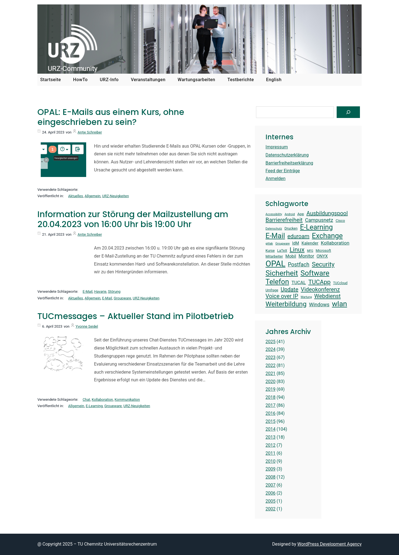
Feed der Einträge (282, 170)
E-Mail (88, 291)
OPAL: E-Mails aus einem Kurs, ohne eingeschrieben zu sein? (110, 117)
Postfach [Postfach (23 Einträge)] (298, 264)
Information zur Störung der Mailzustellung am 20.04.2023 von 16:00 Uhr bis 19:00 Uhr (132, 219)
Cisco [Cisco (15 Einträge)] (340, 220)
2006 (270, 493)
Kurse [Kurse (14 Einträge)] (270, 250)
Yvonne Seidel (87, 326)
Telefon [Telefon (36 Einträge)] (277, 282)
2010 (270, 461)
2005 (270, 501)
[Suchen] (348, 112)
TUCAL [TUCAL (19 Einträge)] (298, 282)
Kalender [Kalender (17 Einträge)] (309, 243)
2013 (270, 437)
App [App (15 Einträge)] (300, 214)
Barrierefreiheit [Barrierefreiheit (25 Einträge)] (284, 220)
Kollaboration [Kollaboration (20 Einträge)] (335, 243)
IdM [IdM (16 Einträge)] (295, 243)
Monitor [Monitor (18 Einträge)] (306, 256)
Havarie (100, 291)
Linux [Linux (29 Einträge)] (297, 249)
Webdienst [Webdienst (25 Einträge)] (327, 296)
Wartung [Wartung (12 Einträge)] (306, 297)
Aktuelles (75, 196)
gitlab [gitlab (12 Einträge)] (269, 243)
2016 (270, 413)
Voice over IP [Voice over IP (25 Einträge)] (281, 296)
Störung (114, 291)
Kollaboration (102, 399)
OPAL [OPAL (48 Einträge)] (275, 263)
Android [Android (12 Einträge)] (290, 214)
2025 (270, 341)
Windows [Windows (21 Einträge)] (319, 304)
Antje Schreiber (90, 132)
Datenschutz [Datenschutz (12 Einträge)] (273, 228)
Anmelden (275, 178)
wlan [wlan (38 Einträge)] (339, 304)
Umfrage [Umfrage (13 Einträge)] (271, 290)
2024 (270, 349)
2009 (270, 469)
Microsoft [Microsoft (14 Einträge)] (323, 250)
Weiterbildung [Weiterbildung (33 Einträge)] (285, 304)
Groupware (122, 298)
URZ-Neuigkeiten (115, 196)
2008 (270, 477)
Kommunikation (127, 399)
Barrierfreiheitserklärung (289, 163)
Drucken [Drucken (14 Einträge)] (291, 228)
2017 (270, 405)
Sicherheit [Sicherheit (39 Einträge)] (281, 273)
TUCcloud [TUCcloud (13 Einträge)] (340, 283)
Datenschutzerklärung (287, 155)
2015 (270, 421)
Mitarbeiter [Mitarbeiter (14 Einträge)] (274, 256)
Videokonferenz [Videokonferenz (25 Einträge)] (320, 289)
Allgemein (93, 196)
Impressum (276, 147)
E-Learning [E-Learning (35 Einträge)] (316, 227)
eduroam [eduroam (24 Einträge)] (298, 236)
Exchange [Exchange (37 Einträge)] (327, 236)
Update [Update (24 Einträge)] (289, 289)
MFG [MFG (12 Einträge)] (310, 251)
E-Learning (94, 406)
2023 (270, 357)
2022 (270, 365)
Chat (86, 399)
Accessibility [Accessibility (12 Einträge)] (273, 214)
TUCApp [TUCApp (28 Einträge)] (319, 282)
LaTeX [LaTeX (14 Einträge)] (282, 250)
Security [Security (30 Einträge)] (323, 264)
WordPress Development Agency (329, 544)
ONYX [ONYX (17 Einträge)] (322, 256)
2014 (270, 429)
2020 (270, 381)
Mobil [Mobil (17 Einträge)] (290, 256)
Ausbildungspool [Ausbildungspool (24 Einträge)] (327, 213)
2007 (270, 485)
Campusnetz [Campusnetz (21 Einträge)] (319, 220)
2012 (270, 445)
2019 (270, 389)
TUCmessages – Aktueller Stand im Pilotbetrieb (135, 316)
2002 (270, 509)
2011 (270, 453)
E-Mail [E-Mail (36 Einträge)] (275, 236)
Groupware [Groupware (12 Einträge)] (282, 243)
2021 (270, 373)
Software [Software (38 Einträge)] (314, 273)
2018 (270, 397)
